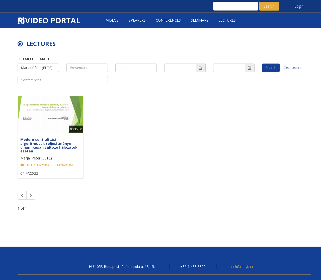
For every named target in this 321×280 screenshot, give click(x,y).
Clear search (292, 68)
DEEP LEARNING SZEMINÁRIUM (50, 165)
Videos (112, 20)
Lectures (227, 20)
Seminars (199, 20)
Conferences (168, 20)
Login (298, 6)
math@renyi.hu (240, 266)
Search (269, 6)
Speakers (137, 20)
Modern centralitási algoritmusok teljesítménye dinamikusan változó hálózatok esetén (48, 145)
